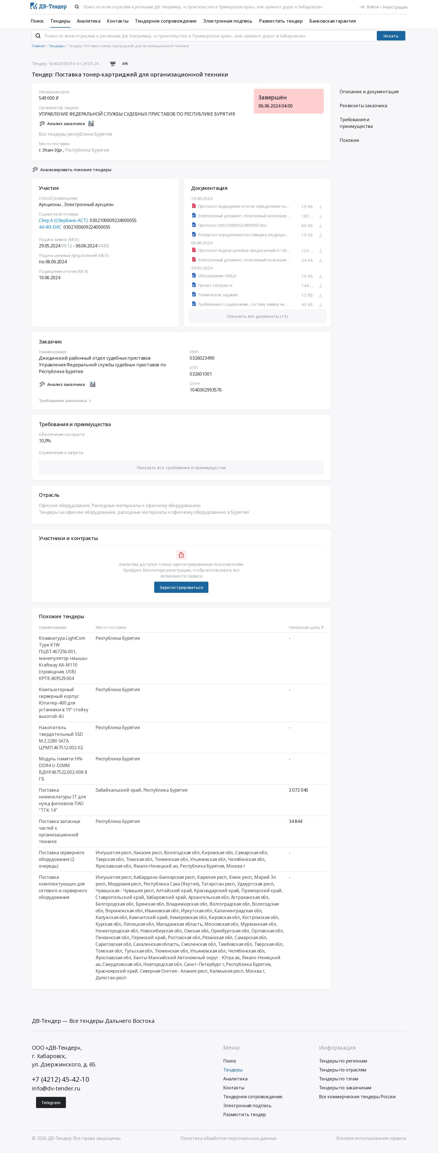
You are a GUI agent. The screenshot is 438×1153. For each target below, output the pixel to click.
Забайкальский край (118, 795)
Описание (369, 96)
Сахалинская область (156, 949)
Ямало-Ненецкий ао (155, 871)
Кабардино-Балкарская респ (164, 882)
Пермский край (148, 942)
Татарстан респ (218, 888)
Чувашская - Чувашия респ (125, 895)
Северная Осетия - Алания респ (174, 976)
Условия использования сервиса (371, 1143)
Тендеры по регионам (343, 1065)
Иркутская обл (196, 915)
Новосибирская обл (161, 935)
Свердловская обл (122, 969)
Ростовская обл (184, 942)
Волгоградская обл (230, 909)
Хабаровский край (166, 902)
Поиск (37, 21)
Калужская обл (111, 922)
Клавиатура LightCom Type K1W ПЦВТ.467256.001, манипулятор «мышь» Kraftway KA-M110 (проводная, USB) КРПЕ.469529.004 (63, 663)
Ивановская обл (162, 915)
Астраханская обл (249, 902)
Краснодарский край (216, 895)
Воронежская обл (124, 915)
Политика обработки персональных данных (228, 1143)
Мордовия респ (124, 888)
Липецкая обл (138, 929)
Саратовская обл (113, 949)
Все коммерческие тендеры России (357, 1101)
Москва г (235, 871)
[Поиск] (77, 6)
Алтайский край (174, 895)
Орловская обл (267, 935)
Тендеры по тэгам (338, 1083)
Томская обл (139, 864)
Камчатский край (148, 922)
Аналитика (89, 21)
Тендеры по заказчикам (345, 1092)
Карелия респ (212, 882)
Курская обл (108, 929)
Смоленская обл (198, 949)
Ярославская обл (113, 871)
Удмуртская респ (255, 888)
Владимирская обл (186, 909)
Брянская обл (150, 909)
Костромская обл (260, 922)
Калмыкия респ (227, 976)
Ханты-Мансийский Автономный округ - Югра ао (186, 962)
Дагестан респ (111, 982)
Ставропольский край (120, 902)
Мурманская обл (258, 929)
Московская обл (221, 929)
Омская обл (196, 935)
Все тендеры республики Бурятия (75, 138)
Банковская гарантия (332, 21)
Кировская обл (217, 857)
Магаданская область (179, 929)
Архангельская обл (208, 902)
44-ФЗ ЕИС (50, 232)
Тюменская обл (171, 864)
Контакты (117, 21)
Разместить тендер (281, 21)
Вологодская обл (182, 857)
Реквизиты (363, 110)
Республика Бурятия (87, 154)
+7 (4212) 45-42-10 (60, 1083)
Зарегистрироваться (181, 592)
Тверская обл (110, 864)
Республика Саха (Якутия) (171, 888)
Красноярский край (117, 976)
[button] (181, 472)
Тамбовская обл (235, 949)
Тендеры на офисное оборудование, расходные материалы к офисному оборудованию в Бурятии (144, 517)
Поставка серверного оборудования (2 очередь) (61, 864)
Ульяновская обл (208, 864)
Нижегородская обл (117, 935)
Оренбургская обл (230, 935)
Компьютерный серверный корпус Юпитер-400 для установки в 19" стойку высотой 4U (63, 707)
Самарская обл (251, 857)
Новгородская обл (162, 969)
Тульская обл (138, 956)
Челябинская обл (246, 864)
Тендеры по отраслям (342, 1074)
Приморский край (261, 895)
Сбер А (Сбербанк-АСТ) (63, 225)
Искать (391, 40)
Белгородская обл (115, 909)
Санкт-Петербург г (204, 969)
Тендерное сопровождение (166, 21)
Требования (356, 127)
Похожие (349, 145)
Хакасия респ (148, 857)
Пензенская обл (112, 942)
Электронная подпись (228, 21)
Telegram (51, 1107)
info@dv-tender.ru (56, 1093)
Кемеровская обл (188, 922)
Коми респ (240, 882)
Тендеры (60, 21)
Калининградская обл (237, 915)
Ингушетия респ (114, 857)
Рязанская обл (217, 942)
